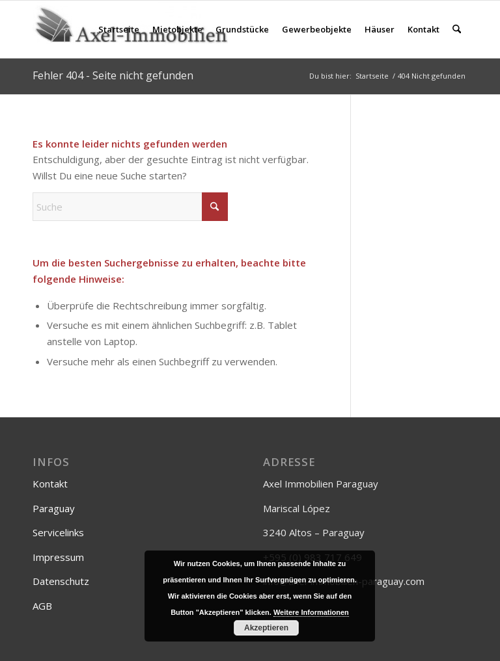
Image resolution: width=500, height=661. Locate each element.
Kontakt (50, 483)
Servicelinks (58, 532)
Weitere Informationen (311, 612)
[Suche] (456, 29)
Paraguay (54, 508)
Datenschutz (61, 581)
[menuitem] (119, 29)
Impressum (58, 557)
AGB (42, 605)
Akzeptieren (266, 627)
